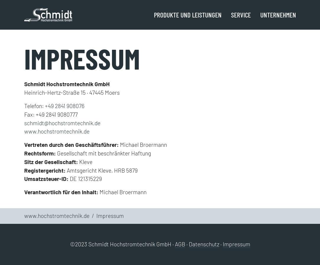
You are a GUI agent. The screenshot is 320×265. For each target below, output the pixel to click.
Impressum (236, 244)
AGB (180, 244)
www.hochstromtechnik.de (57, 131)
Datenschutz (204, 244)
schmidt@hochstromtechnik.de (62, 123)
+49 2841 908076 (65, 105)
